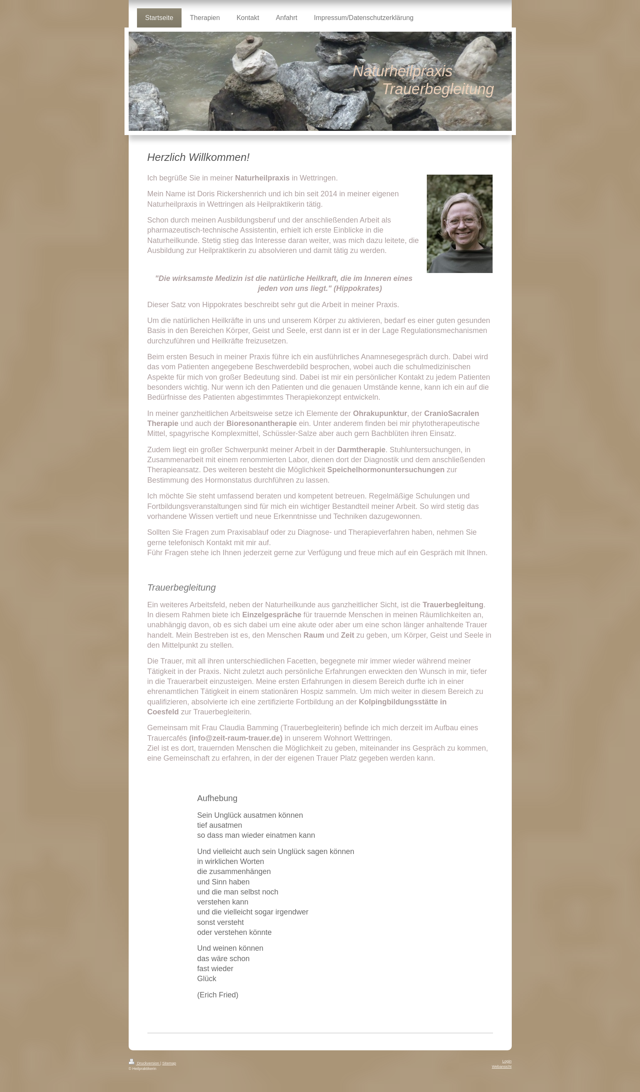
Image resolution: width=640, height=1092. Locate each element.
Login (506, 1061)
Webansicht (501, 1066)
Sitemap (169, 1063)
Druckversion (144, 1063)
